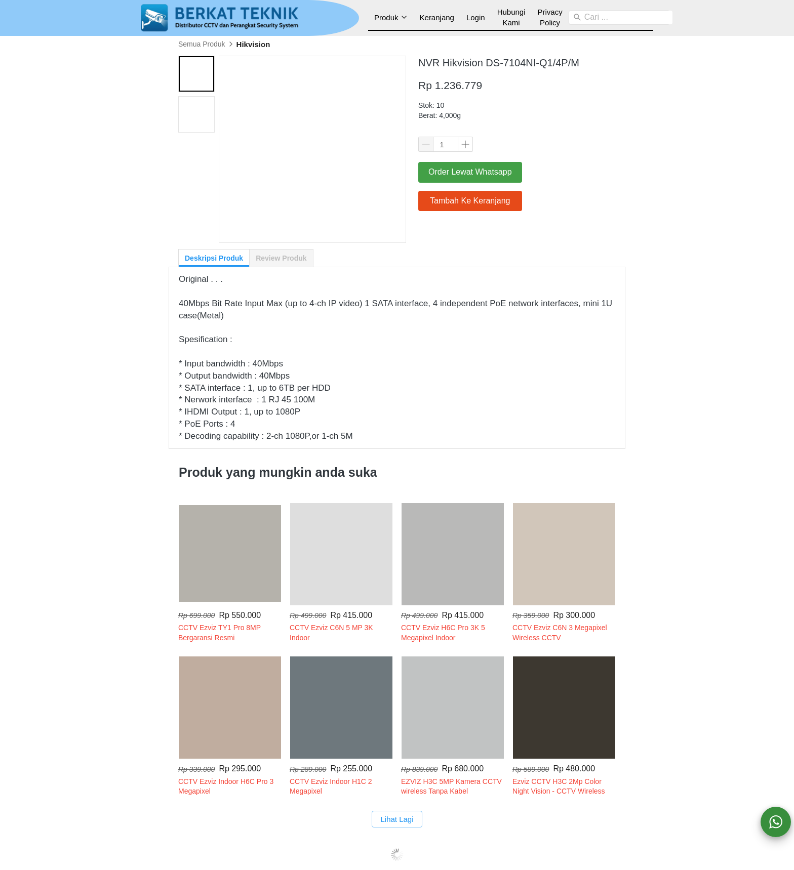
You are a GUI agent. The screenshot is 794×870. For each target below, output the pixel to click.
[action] (776, 822)
